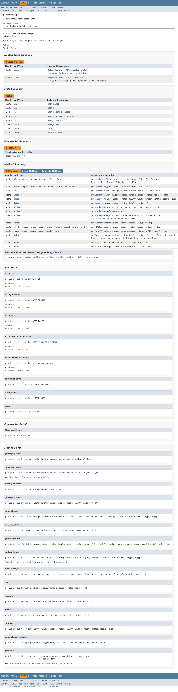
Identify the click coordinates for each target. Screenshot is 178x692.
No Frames (42, 7)
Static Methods (30, 171)
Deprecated (44, 3)
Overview (5, 3)
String (17, 207)
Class (111, 211)
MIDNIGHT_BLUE (55, 133)
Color (16, 124)
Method (35, 11)
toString (82, 257)
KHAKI (50, 128)
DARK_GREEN (53, 124)
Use (30, 3)
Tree (35, 3)
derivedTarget (98, 179)
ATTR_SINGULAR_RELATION (60, 116)
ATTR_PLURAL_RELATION (59, 112)
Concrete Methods (51, 171)
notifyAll (70, 257)
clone (8, 257)
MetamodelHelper (14, 156)
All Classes (57, 7)
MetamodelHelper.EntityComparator (66, 77)
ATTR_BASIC (53, 104)
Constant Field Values (17, 286)
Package (14, 3)
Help (60, 3)
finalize (26, 257)
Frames (33, 7)
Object (15, 36)
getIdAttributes (99, 227)
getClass (38, 257)
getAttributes (98, 187)
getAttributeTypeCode (102, 195)
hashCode (49, 257)
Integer (18, 195)
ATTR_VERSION (54, 120)
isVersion (96, 246)
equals (16, 257)
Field (20, 11)
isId (93, 242)
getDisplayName (99, 207)
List (20, 187)
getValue (95, 235)
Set (20, 227)
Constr (27, 11)
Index (53, 3)
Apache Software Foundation (31, 686)
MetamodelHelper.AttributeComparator (67, 70)
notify (59, 257)
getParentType (98, 231)
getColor (95, 199)
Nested (13, 11)
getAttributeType (100, 191)
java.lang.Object (10, 24)
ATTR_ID (52, 108)
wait (91, 257)
